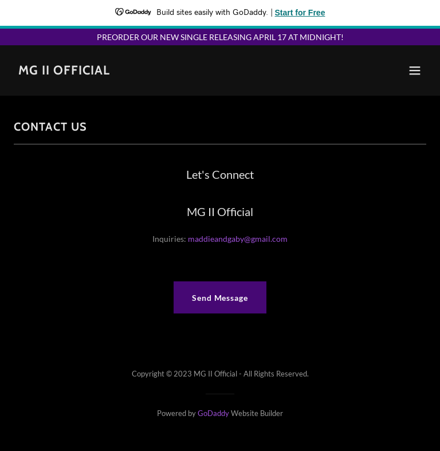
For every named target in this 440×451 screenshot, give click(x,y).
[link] (64, 71)
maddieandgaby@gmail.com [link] (238, 239)
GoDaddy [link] (213, 413)
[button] (414, 70)
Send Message (220, 298)
